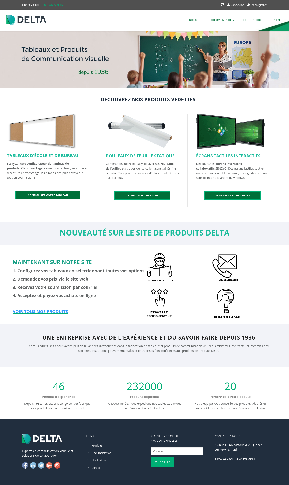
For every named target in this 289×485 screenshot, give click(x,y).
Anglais (58, 5)
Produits (195, 20)
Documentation (222, 20)
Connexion (235, 5)
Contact (276, 20)
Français (48, 5)
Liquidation (252, 20)
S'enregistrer (257, 5)
